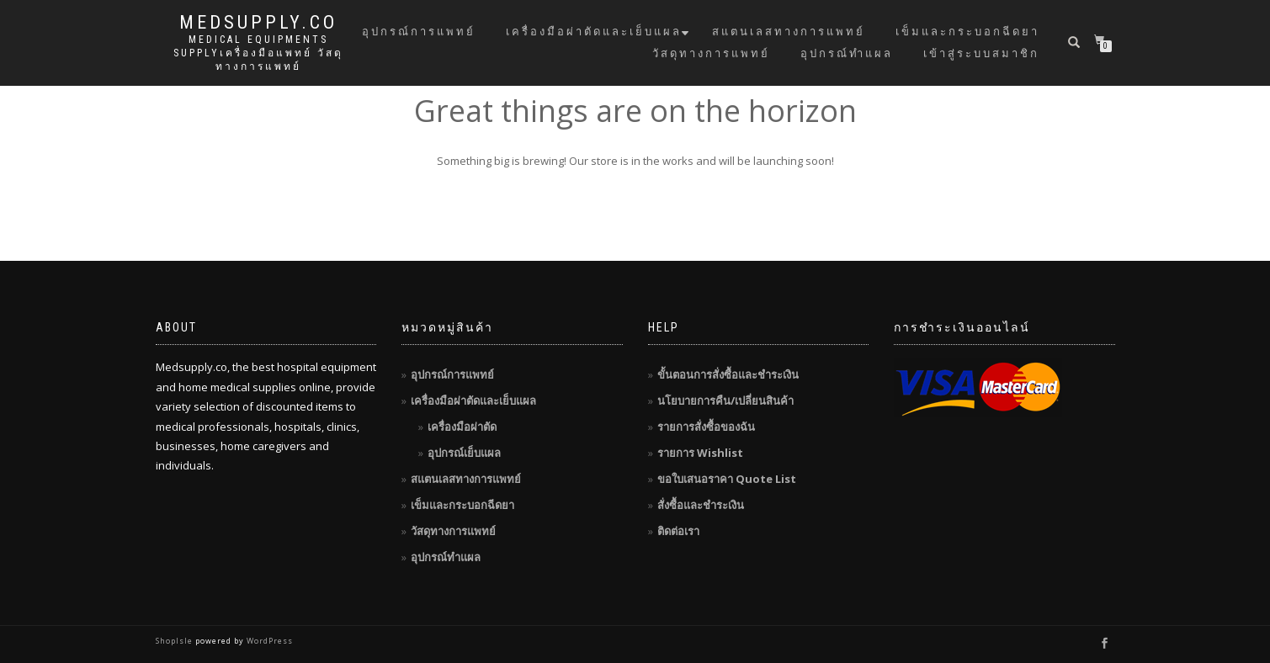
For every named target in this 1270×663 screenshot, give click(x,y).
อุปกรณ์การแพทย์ (419, 31)
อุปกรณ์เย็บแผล (464, 452)
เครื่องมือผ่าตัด (462, 426)
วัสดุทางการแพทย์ (711, 53)
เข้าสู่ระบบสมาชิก (981, 53)
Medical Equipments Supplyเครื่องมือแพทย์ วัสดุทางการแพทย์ (258, 53)
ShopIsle (175, 640)
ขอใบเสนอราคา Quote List (726, 478)
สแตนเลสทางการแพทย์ (788, 31)
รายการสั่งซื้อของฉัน (706, 426)
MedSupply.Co (258, 23)
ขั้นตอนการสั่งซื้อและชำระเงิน (728, 374)
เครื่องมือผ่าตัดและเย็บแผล (594, 31)
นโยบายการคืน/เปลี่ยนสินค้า (725, 400)
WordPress (268, 640)
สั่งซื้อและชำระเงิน (700, 504)
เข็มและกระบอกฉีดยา (967, 31)
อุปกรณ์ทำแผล (846, 53)
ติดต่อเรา (678, 530)
